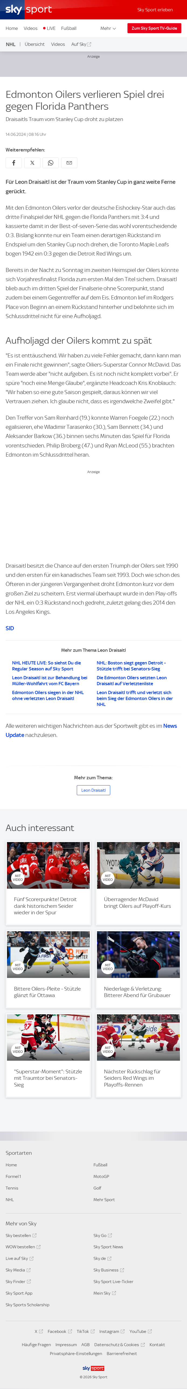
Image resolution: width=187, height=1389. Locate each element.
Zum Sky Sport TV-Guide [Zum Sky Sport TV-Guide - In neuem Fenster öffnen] (154, 28)
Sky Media (17, 1270)
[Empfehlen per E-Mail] (69, 162)
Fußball (69, 28)
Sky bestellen (20, 1236)
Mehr (109, 28)
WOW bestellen (22, 1247)
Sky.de (102, 1259)
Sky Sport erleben (155, 9)
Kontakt (157, 1344)
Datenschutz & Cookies (118, 1345)
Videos (30, 28)
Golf (97, 1188)
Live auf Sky (19, 1259)
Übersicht (35, 44)
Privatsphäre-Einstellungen (76, 1353)
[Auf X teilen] (32, 162)
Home (12, 28)
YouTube (140, 1332)
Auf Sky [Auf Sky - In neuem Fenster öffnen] (78, 44)
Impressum (66, 1344)
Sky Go (102, 1236)
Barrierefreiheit (122, 1353)
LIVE (51, 28)
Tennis (12, 1188)
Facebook (59, 1332)
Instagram (111, 1332)
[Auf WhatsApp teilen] (51, 162)
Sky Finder (17, 1282)
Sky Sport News (108, 1246)
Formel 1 (13, 1176)
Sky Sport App (19, 1293)
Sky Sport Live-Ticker (113, 1281)
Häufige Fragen (36, 1344)
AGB (85, 1344)
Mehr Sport (104, 1199)
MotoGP (101, 1176)
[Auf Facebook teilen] (14, 162)
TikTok (85, 1332)
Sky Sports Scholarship (27, 1304)
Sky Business (108, 1270)
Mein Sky (104, 1294)
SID (10, 628)
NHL (11, 44)
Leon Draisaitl (93, 790)
